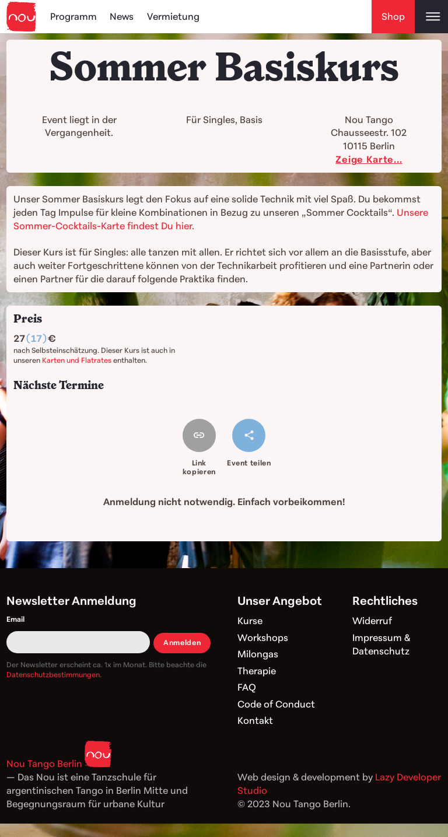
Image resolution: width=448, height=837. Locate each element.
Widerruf (372, 620)
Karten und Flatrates (76, 360)
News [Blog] (122, 16)
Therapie (256, 671)
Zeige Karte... (368, 159)
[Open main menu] (431, 16)
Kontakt (255, 720)
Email (15, 619)
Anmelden (182, 642)
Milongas (257, 654)
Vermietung (173, 16)
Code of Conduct (276, 704)
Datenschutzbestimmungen (53, 674)
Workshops (262, 637)
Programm (73, 16)
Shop (393, 16)
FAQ (246, 687)
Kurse (249, 620)
